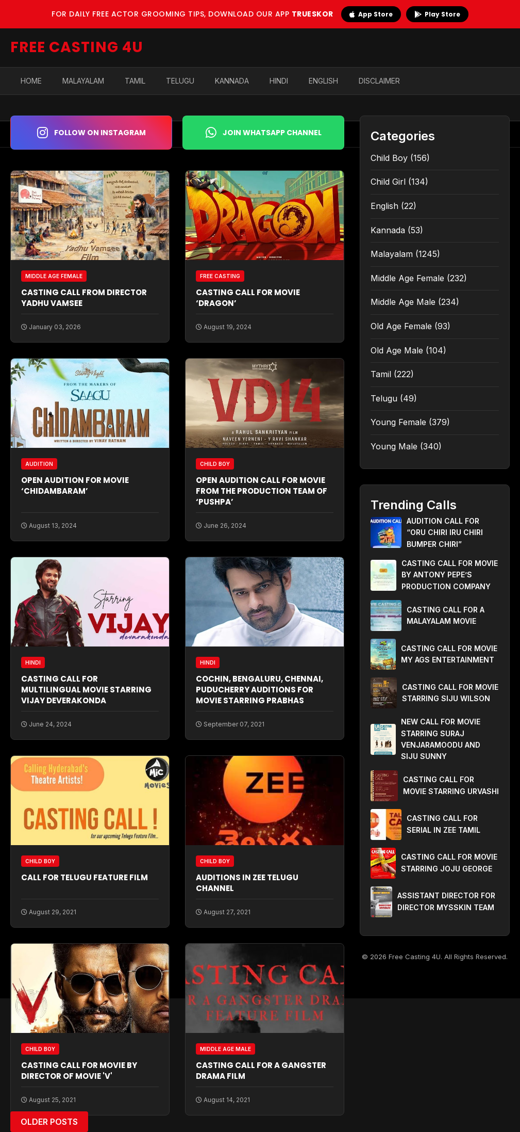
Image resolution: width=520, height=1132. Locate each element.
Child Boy (389, 158)
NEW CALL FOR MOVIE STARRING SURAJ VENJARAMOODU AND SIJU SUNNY (440, 739)
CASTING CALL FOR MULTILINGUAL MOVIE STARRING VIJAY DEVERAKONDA (86, 689)
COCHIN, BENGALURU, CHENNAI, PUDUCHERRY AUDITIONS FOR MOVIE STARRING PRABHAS (259, 689)
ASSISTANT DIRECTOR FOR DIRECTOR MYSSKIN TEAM (446, 901)
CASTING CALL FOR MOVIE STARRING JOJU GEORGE (449, 862)
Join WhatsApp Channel (264, 132)
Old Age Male (397, 350)
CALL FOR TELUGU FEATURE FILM (84, 877)
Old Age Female (401, 326)
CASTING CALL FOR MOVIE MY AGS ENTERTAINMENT (449, 654)
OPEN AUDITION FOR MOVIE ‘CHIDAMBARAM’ (75, 485)
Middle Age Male (403, 302)
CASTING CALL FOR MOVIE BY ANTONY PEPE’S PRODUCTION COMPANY (449, 575)
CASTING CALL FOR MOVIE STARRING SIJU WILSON (450, 693)
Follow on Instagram (91, 132)
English (323, 80)
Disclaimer (379, 80)
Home (31, 80)
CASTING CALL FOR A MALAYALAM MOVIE (445, 615)
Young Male (394, 446)
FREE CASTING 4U (76, 47)
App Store (371, 14)
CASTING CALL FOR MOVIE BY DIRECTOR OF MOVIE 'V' (79, 1070)
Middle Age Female (407, 278)
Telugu (180, 80)
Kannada (232, 80)
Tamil (135, 80)
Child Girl (388, 181)
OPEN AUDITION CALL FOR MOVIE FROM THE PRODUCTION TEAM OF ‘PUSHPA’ (261, 491)
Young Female (398, 422)
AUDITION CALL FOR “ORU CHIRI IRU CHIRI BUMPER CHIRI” (445, 532)
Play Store (437, 14)
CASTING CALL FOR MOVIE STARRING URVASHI (451, 785)
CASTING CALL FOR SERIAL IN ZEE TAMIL (443, 824)
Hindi (279, 80)
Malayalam (83, 80)
